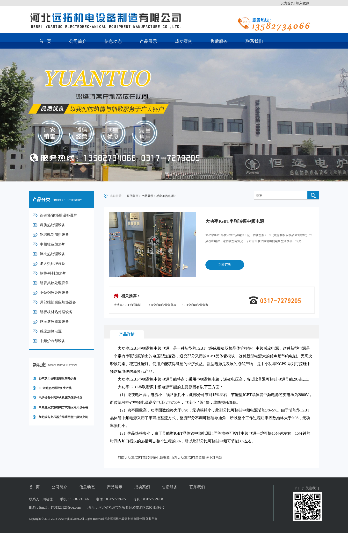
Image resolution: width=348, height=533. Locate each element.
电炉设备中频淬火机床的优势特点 (60, 397)
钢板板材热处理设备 (56, 312)
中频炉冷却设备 (52, 341)
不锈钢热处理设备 (54, 293)
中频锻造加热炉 (52, 244)
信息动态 (113, 41)
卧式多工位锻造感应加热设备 (57, 378)
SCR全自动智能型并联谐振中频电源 (162, 305)
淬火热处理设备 (52, 254)
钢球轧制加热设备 (54, 235)
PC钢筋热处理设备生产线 (55, 388)
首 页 (45, 41)
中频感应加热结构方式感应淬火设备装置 (63, 409)
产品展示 (148, 41)
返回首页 (132, 196)
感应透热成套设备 (54, 322)
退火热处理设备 (52, 264)
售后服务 (219, 41)
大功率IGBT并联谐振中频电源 (127, 305)
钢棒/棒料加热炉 (53, 273)
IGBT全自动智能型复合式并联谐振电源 (195, 305)
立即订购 (225, 264)
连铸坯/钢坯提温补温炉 (58, 215)
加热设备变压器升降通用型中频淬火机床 (63, 418)
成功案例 (183, 41)
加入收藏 (302, 3)
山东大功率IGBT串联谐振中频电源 (197, 458)
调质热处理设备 (52, 225)
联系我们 (254, 41)
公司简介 (78, 41)
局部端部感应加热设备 (58, 302)
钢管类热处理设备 (54, 283)
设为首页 (287, 3)
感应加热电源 (51, 331)
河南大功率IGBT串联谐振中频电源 (144, 458)
